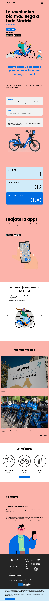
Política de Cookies (9, 595)
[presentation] (7, 315)
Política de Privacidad (17, 580)
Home (26, 559)
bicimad (27, 561)
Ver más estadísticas (24, 476)
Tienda (26, 568)
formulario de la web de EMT (20, 522)
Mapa (26, 564)
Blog (26, 566)
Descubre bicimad (10, 29)
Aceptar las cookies (10, 598)
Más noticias (43, 435)
